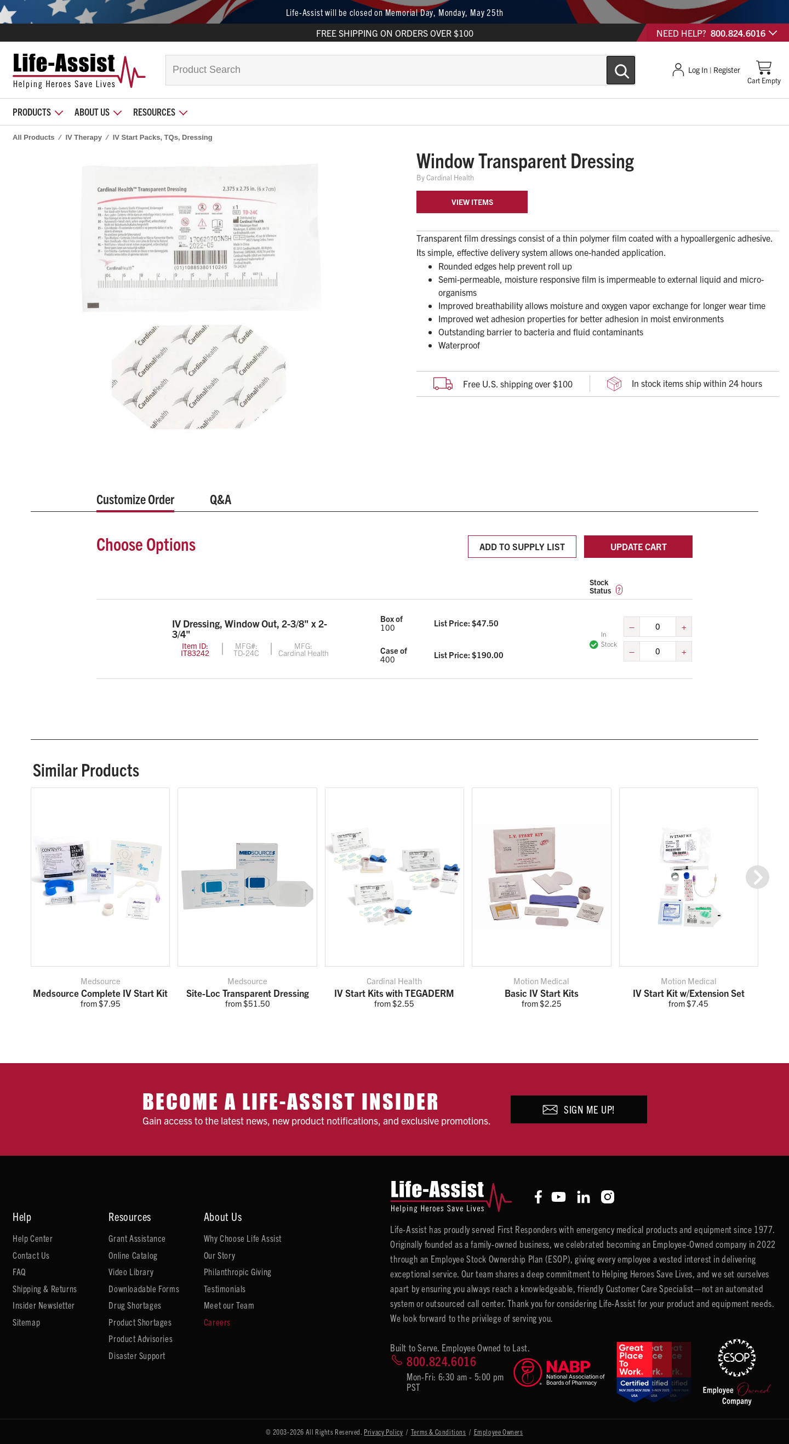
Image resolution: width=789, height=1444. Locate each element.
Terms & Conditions (438, 1431)
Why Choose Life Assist (243, 1237)
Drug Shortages (134, 1304)
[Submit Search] (609, 65)
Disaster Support (136, 1355)
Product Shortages (139, 1321)
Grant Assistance (137, 1237)
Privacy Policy (383, 1431)
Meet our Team (229, 1304)
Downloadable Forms (143, 1288)
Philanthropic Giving (238, 1271)
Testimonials (225, 1288)
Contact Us (31, 1254)
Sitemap (26, 1321)
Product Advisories (140, 1338)
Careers (217, 1321)
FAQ (19, 1271)
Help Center (33, 1237)
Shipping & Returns (45, 1288)
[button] (757, 877)
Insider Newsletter (44, 1304)
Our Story (219, 1254)
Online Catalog (132, 1254)
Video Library (130, 1271)
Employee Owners (498, 1431)
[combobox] (400, 70)
